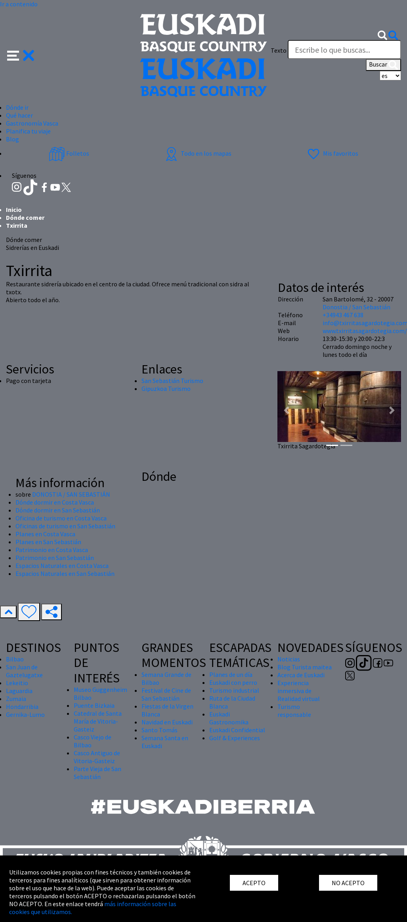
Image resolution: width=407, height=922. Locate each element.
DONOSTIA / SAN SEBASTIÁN (71, 494)
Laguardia (19, 691)
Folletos (69, 153)
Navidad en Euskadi (167, 722)
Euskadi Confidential (237, 730)
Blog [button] (12, 139)
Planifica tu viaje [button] (28, 131)
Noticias (288, 659)
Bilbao (15, 659)
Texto (279, 50)
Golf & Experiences (234, 738)
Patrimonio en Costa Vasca (51, 550)
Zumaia (16, 699)
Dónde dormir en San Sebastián (57, 510)
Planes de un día (230, 674)
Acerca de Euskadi (301, 675)
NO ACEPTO (348, 883)
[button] (21, 55)
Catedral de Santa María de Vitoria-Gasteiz (98, 721)
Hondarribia (22, 707)
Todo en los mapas (197, 153)
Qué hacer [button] (19, 115)
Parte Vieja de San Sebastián (97, 773)
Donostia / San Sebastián (356, 307)
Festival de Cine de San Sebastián (166, 694)
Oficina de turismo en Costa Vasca (61, 518)
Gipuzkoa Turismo (166, 388)
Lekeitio (17, 683)
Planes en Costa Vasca (45, 534)
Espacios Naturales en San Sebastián (65, 573)
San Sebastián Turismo (172, 381)
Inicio (14, 209)
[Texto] (344, 49)
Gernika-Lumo (25, 714)
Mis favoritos (332, 153)
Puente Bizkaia (94, 705)
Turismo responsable (294, 710)
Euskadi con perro (233, 682)
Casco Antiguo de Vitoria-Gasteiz (97, 757)
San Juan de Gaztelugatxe (24, 671)
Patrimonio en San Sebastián (54, 558)
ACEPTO (254, 883)
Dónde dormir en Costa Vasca (54, 502)
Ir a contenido (19, 4)
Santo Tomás (159, 730)
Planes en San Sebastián (48, 542)
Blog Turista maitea (304, 667)
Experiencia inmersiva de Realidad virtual (298, 691)
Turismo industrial (234, 690)
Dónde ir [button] (17, 107)
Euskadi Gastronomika (228, 718)
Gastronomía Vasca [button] (32, 123)
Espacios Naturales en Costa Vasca (62, 566)
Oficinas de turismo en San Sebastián (65, 526)
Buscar (383, 65)
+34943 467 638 (343, 315)
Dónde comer (25, 217)
